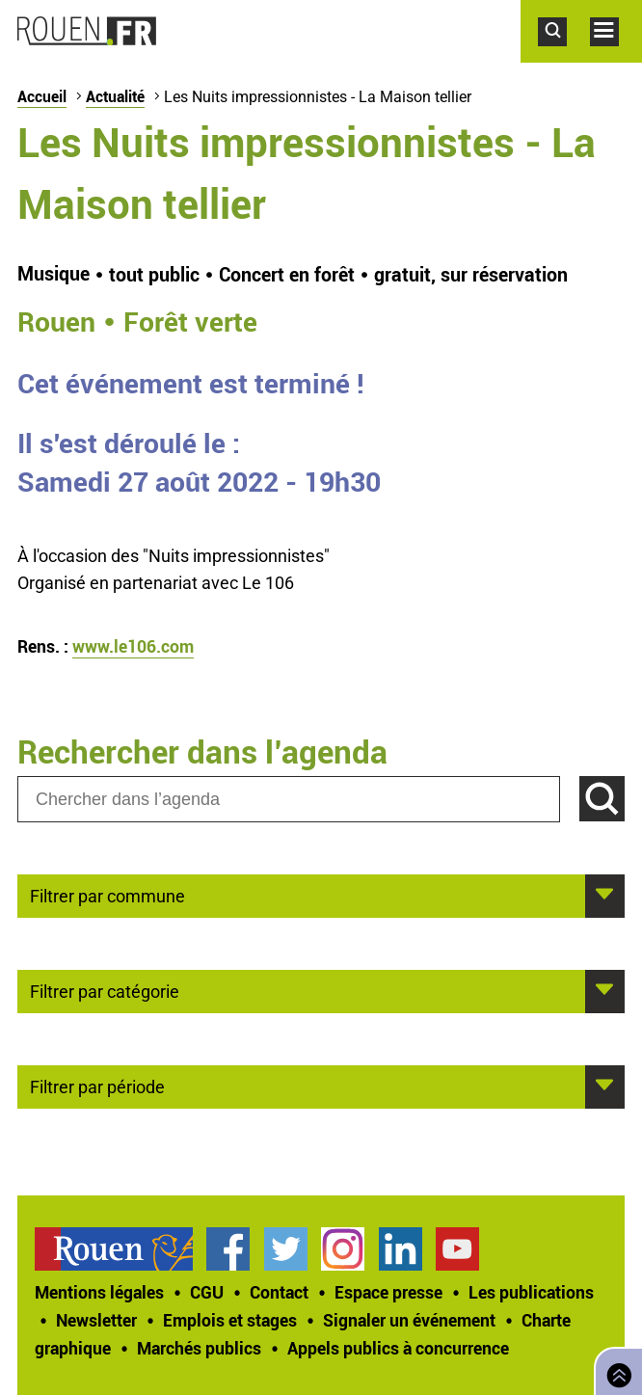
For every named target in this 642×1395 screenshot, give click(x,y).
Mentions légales (99, 1291)
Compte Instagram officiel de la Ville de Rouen (342, 1249)
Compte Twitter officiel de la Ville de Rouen (286, 1249)
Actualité (115, 96)
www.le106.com (133, 645)
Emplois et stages (230, 1319)
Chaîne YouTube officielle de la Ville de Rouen (457, 1249)
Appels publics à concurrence (398, 1347)
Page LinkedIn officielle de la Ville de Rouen (400, 1249)
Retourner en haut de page (615, 1369)
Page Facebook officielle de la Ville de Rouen (228, 1249)
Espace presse (388, 1291)
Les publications (531, 1291)
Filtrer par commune (107, 894)
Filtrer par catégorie (104, 990)
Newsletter (96, 1319)
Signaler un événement (409, 1319)
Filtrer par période (97, 1085)
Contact (279, 1291)
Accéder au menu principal (616, 56)
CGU (207, 1291)
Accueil (42, 96)
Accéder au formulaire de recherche (564, 56)
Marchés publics (199, 1347)
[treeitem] (120, 1249)
